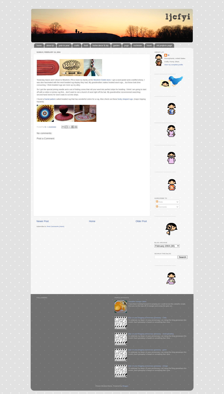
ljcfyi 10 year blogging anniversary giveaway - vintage (148, 366)
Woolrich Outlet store (102, 80)
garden (116, 45)
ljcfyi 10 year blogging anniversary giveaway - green (147, 350)
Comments (161, 207)
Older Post (141, 221)
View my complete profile (173, 65)
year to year (64, 45)
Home (92, 221)
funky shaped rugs (125, 99)
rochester (137, 45)
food (86, 45)
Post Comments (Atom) (55, 226)
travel (149, 45)
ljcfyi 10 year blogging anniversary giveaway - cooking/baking (150, 334)
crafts (76, 45)
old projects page (164, 45)
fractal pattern (50, 99)
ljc (169, 55)
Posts (159, 202)
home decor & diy (100, 45)
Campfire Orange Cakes (137, 301)
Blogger (125, 386)
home (39, 45)
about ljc (50, 45)
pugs (126, 45)
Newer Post (43, 221)
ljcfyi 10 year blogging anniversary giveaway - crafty (147, 318)
